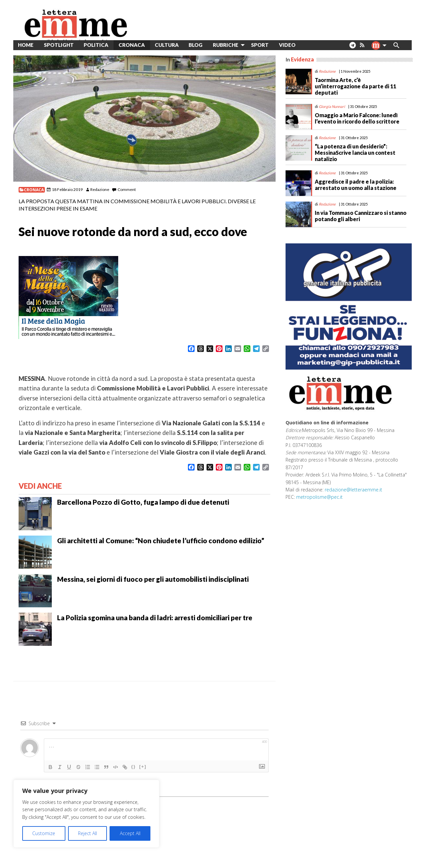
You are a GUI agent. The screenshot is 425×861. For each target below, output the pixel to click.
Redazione (99, 189)
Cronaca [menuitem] (132, 45)
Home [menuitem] (26, 45)
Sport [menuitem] (260, 45)
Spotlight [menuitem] (59, 45)
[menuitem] (305, 45)
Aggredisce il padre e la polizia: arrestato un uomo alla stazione (355, 184)
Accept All (130, 833)
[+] (142, 766)
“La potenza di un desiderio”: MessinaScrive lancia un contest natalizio (355, 152)
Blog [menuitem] (196, 45)
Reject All (87, 833)
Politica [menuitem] (96, 45)
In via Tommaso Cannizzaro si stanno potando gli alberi (360, 216)
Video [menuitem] (287, 45)
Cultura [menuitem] (167, 45)
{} (133, 766)
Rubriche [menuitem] (225, 45)
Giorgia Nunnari (332, 106)
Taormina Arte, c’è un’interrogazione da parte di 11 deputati (355, 86)
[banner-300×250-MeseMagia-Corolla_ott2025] (68, 297)
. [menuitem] (352, 47)
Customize (43, 833)
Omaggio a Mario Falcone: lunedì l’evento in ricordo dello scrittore (357, 118)
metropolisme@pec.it (319, 497)
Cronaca (34, 190)
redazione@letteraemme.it (353, 489)
